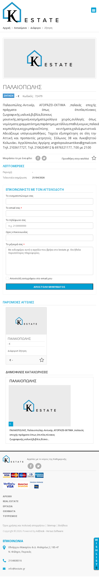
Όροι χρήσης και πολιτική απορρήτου (24, 525)
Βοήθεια (62, 525)
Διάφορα (35, 27)
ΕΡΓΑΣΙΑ (8, 506)
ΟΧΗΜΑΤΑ (9, 511)
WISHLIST (96, 554)
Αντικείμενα (20, 27)
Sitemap (51, 525)
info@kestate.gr (16, 568)
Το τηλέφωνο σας (16, 220)
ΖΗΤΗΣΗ (8, 95)
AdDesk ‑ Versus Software (49, 531)
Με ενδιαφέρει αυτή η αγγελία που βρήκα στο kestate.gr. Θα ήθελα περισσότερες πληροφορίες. (49, 261)
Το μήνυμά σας (14, 244)
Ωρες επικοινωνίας (17, 232)
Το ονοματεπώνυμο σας (19, 195)
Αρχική (6, 27)
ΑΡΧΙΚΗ (7, 496)
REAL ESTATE (10, 501)
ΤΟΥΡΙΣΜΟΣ (10, 516)
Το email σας (13, 207)
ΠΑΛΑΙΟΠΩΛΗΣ (19, 338)
